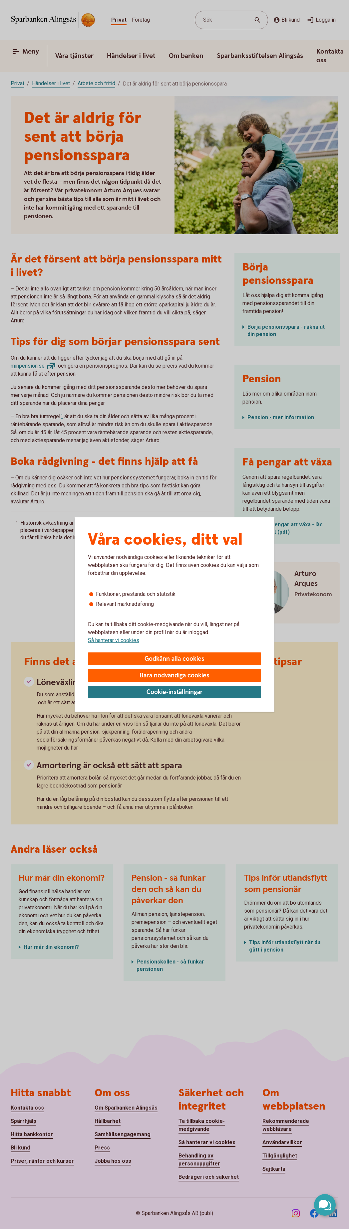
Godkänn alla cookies (174, 659)
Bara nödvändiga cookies (174, 675)
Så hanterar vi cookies (113, 640)
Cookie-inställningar (175, 692)
